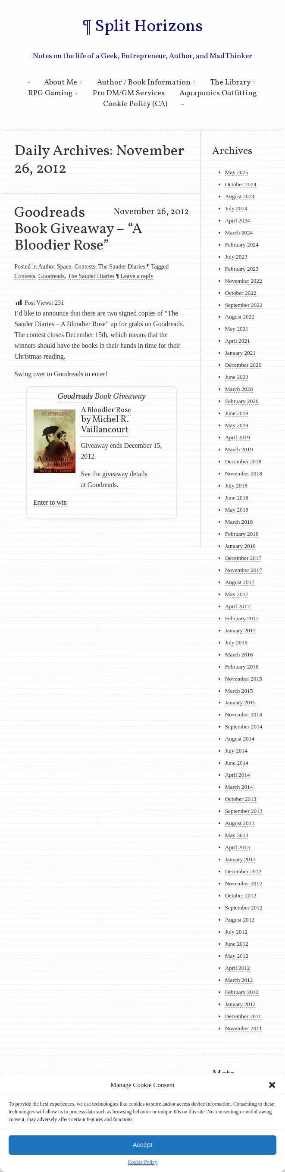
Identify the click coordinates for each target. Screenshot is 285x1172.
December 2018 (243, 461)
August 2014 (239, 738)
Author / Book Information (144, 82)
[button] (272, 1085)
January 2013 (240, 859)
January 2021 (240, 353)
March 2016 (239, 654)
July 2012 (236, 931)
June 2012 (236, 944)
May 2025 (236, 172)
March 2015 (239, 691)
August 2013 (239, 823)
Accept (143, 1144)
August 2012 (239, 919)
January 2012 (240, 1004)
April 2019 (237, 437)
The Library (230, 82)
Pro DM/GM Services (129, 93)
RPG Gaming (50, 93)
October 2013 (241, 799)
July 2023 (236, 256)
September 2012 (244, 907)
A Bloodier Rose (106, 410)
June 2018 (236, 497)
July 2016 (236, 642)
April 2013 (237, 847)
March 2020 (239, 389)
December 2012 (243, 871)
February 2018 (242, 534)
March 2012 (239, 980)
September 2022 (244, 305)
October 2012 (241, 895)
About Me (60, 82)
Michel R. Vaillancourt (105, 425)
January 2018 (240, 546)
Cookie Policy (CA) (135, 104)
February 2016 (242, 666)
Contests (84, 266)
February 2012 (242, 992)
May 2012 (236, 956)
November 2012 (243, 883)
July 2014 (236, 750)
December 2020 (243, 365)
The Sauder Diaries (121, 266)
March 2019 (239, 449)
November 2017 (243, 570)
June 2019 (236, 413)
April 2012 (237, 968)
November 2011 (243, 1028)
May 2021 (236, 328)
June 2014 (236, 762)
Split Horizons (149, 26)
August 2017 (239, 582)
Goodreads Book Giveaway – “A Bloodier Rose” (78, 229)
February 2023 (242, 269)
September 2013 (244, 811)
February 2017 (242, 618)
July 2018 (236, 485)
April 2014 (237, 775)
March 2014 (239, 787)
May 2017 (236, 594)
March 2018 (239, 522)
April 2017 (237, 606)
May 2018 (236, 509)
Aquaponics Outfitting (218, 93)
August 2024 (239, 196)
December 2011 (243, 1016)
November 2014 (243, 714)
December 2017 (243, 558)
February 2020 (242, 401)
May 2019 (236, 425)
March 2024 (239, 232)
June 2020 (236, 377)
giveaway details (124, 474)
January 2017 (240, 630)
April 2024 (237, 220)
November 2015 (243, 678)
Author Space (54, 266)
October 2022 (241, 293)
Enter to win (50, 502)
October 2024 (241, 184)
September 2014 (244, 726)
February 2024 (242, 244)
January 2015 (240, 702)
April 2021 (237, 341)
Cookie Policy (142, 1162)
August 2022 (239, 316)
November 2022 (243, 281)
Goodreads (51, 275)
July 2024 (236, 208)
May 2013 (236, 835)
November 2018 (243, 473)
